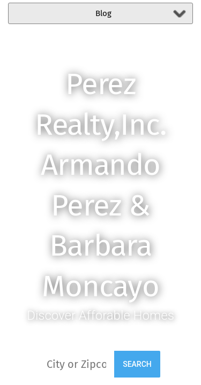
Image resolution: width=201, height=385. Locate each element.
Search (137, 364)
